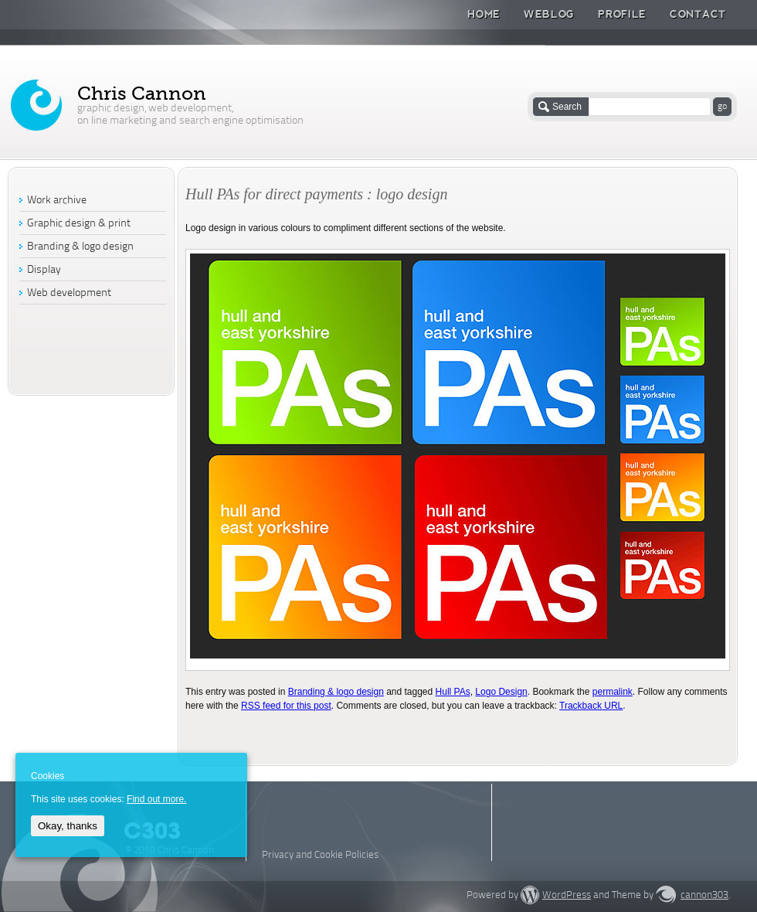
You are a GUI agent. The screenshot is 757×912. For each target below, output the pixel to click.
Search (567, 106)
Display (44, 270)
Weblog (549, 14)
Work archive (57, 200)
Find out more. (156, 799)
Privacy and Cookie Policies (320, 855)
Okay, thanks (67, 826)
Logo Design (501, 691)
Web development (69, 293)
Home (484, 14)
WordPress (566, 895)
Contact (698, 14)
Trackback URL (591, 705)
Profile (622, 14)
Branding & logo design (336, 691)
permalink (612, 691)
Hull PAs (453, 691)
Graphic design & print (79, 224)
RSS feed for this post (286, 705)
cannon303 (704, 895)
